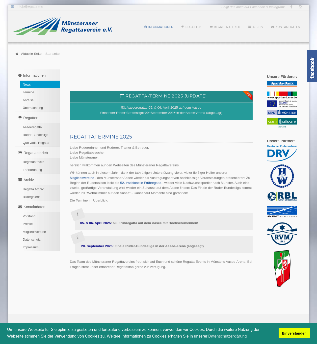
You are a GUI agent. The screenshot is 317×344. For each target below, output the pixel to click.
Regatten (193, 27)
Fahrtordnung (32, 170)
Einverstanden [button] (294, 333)
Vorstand (29, 216)
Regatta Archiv (33, 189)
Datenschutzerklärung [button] (227, 336)
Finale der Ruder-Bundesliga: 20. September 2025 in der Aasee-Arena (152, 113)
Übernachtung (33, 108)
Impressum (31, 247)
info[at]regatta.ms (30, 6)
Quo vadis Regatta (36, 143)
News (27, 84)
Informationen (160, 27)
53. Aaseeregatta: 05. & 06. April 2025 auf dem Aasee (161, 107)
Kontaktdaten (288, 27)
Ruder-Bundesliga (35, 135)
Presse (28, 224)
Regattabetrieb (227, 27)
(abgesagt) (213, 113)
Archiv (258, 27)
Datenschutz (32, 239)
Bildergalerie (32, 197)
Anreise (28, 100)
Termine (28, 92)
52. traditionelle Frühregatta (140, 182)
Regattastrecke (33, 162)
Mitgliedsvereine (34, 232)
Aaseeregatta (32, 127)
